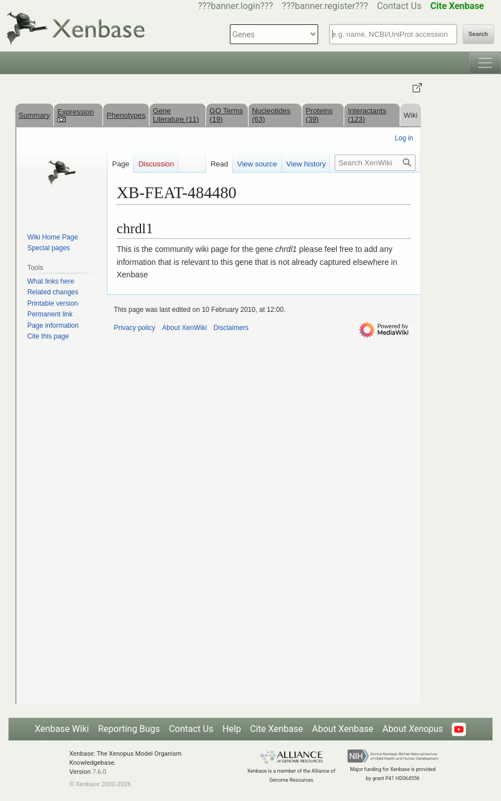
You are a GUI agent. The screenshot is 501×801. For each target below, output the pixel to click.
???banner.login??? (235, 6)
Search (478, 34)
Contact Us (399, 6)
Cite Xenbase (276, 728)
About (412, 728)
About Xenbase (342, 728)
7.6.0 (99, 772)
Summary (34, 115)
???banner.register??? (325, 6)
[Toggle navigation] (485, 63)
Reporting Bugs (129, 728)
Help (231, 728)
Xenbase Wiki (62, 728)
